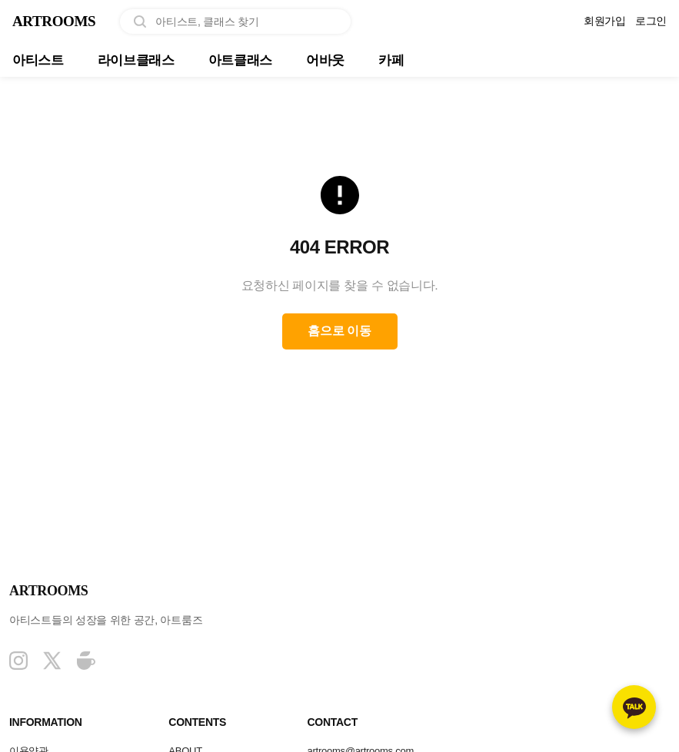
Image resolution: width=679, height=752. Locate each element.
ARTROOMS (61, 22)
